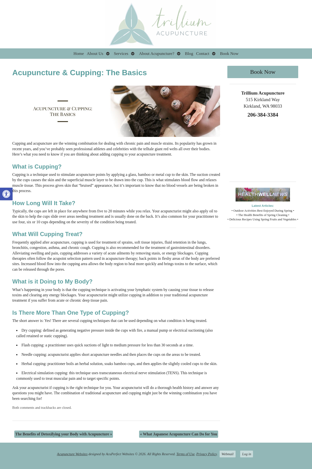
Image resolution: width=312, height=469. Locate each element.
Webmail (228, 454)
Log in (246, 454)
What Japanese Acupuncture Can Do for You (178, 434)
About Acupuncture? (156, 53)
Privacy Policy (206, 454)
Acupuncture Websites (72, 454)
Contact (202, 53)
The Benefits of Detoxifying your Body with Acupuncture (63, 434)
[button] (6, 194)
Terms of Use (185, 454)
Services (121, 53)
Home (79, 53)
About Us (95, 53)
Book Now (229, 53)
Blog (189, 53)
